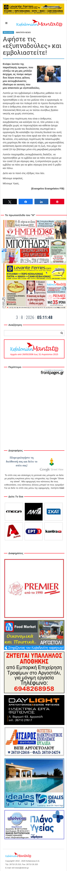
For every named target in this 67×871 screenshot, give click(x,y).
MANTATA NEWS (23, 32)
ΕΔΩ (61, 488)
